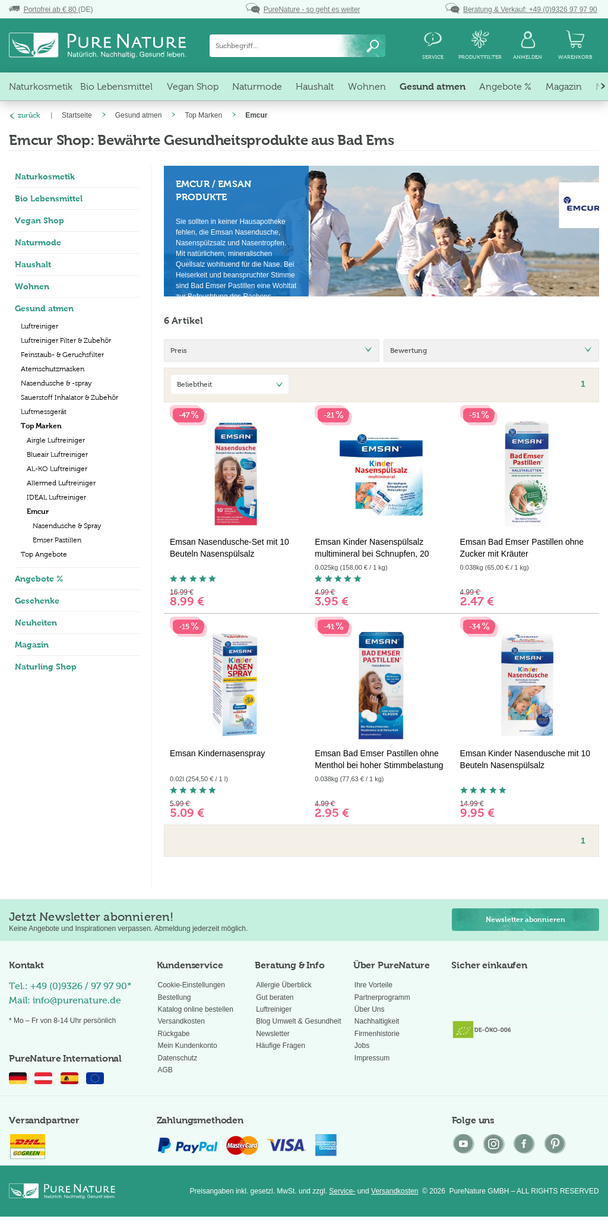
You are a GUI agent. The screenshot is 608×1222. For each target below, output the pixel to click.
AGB (165, 1070)
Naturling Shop (46, 666)
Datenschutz (178, 1058)
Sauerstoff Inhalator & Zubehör (69, 397)
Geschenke (37, 600)
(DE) (51, 9)
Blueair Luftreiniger (57, 454)
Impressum (372, 1058)
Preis (178, 350)
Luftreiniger (39, 326)
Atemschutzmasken (52, 369)
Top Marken (41, 426)
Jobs (361, 1045)
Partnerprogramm (382, 997)
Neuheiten (36, 622)
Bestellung (174, 997)
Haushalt (33, 264)
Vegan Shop (39, 220)
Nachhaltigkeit (376, 1021)
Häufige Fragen (280, 1045)
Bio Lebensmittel (49, 198)
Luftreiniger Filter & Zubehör (66, 340)
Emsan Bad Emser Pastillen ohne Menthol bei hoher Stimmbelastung (379, 759)
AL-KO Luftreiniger (57, 469)
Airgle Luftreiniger (56, 440)
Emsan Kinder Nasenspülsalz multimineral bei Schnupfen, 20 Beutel (372, 548)
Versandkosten (181, 1021)
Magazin (32, 644)
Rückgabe (174, 1034)
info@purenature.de (77, 1000)
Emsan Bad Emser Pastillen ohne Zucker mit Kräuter (522, 547)
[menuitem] (297, 45)
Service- (342, 1191)
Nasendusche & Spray (67, 526)
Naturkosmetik (45, 176)
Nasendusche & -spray (56, 383)
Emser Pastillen (57, 540)
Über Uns (369, 1009)
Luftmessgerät (43, 412)
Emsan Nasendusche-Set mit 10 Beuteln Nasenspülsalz (229, 547)
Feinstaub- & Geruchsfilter (62, 355)
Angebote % (39, 578)
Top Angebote (44, 554)
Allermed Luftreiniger (61, 483)
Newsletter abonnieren (525, 919)
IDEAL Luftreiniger (56, 497)
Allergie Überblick (283, 985)
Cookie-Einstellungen (191, 985)
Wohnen (32, 286)
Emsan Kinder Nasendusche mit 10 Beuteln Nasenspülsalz (525, 759)
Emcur (38, 511)
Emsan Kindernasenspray (217, 753)
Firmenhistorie (377, 1034)
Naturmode (38, 242)
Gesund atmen (44, 308)
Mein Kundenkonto (187, 1045)
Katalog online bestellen (195, 1009)
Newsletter (273, 1034)
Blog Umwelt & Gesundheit (298, 1021)
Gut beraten (274, 997)
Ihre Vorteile (373, 985)
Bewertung (408, 350)
